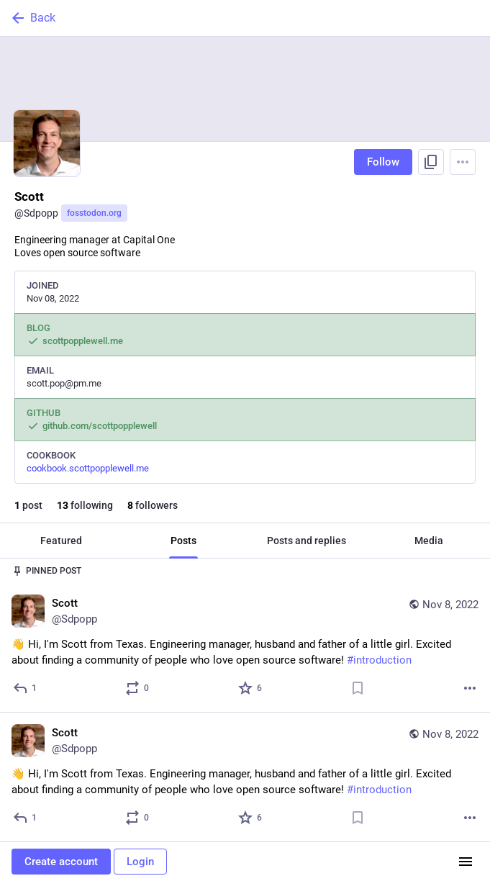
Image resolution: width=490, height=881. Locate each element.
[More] (469, 688)
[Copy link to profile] (431, 162)
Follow (383, 161)
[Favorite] (251, 688)
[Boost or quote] (138, 688)
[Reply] (26, 688)
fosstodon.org (94, 213)
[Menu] (463, 162)
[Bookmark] (357, 688)
